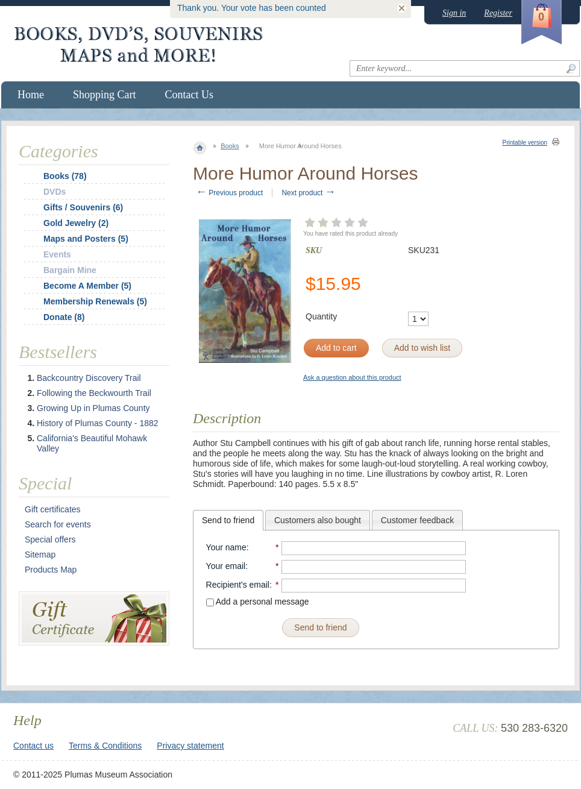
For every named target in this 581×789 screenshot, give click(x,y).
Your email (226, 566)
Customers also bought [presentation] (317, 520)
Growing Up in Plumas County (93, 408)
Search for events (58, 524)
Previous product (229, 193)
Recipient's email (237, 584)
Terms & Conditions (105, 745)
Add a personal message (257, 601)
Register (498, 12)
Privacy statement (190, 745)
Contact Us (189, 95)
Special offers (50, 539)
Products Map (51, 569)
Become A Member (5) (87, 286)
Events (57, 254)
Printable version (525, 142)
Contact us (33, 745)
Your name (226, 547)
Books (230, 145)
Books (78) (65, 176)
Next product (308, 193)
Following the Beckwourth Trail (94, 393)
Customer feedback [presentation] (417, 520)
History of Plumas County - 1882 (98, 423)
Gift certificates (53, 509)
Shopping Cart (104, 95)
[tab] (228, 520)
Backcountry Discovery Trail (89, 378)
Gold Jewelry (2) (75, 223)
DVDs (54, 191)
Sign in (454, 12)
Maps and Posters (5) (85, 239)
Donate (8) (63, 317)
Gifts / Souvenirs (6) (83, 207)
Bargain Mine (69, 270)
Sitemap (40, 554)
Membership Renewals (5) (95, 301)
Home (30, 95)
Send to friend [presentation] (228, 520)
